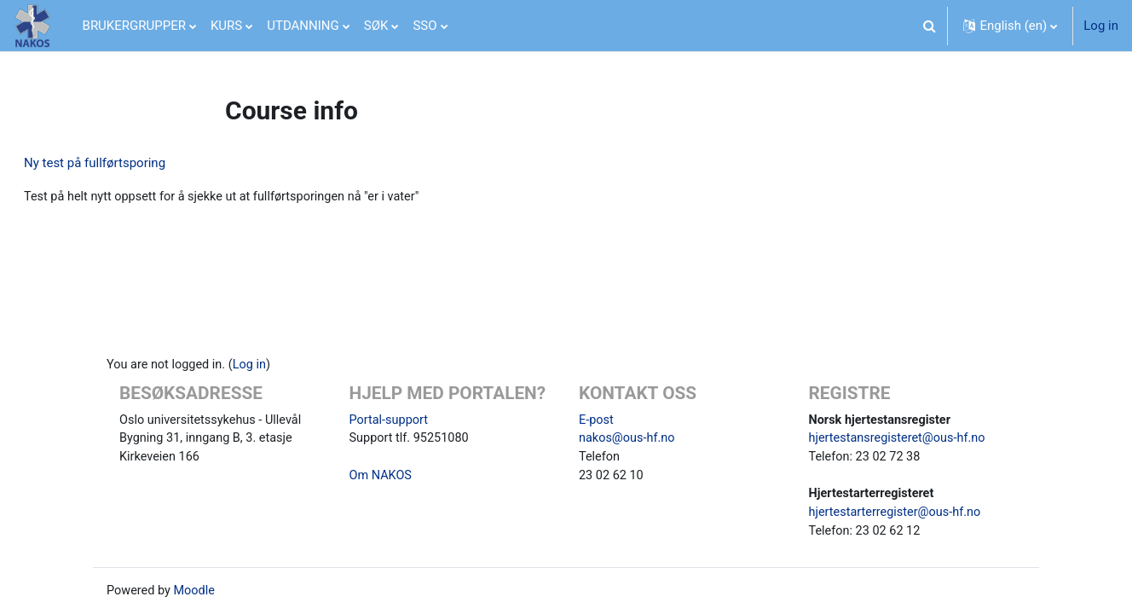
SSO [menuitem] (424, 25)
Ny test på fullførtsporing (135, 163)
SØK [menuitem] (376, 25)
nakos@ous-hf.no (629, 434)
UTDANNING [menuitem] (303, 25)
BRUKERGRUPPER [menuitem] (134, 25)
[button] (929, 25)
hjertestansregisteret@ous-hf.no (900, 434)
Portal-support (390, 414)
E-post (597, 414)
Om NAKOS (381, 472)
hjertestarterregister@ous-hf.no (898, 510)
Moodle (197, 591)
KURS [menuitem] (226, 25)
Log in (1100, 25)
